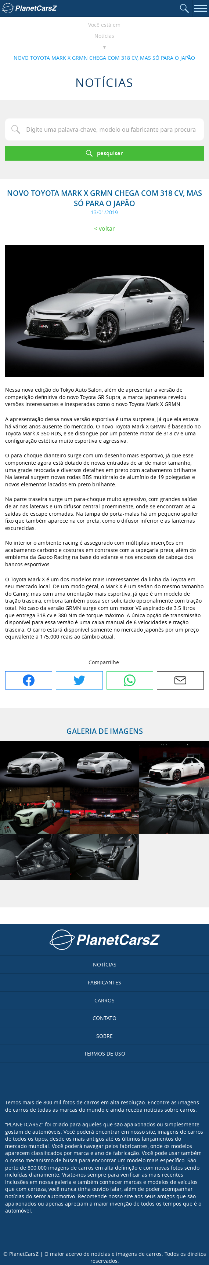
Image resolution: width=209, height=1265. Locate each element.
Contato (104, 1017)
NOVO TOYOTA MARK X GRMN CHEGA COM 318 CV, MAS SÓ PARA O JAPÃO (104, 57)
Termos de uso (104, 1053)
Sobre (104, 1035)
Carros (104, 1000)
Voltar (107, 228)
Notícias (104, 35)
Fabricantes (104, 982)
